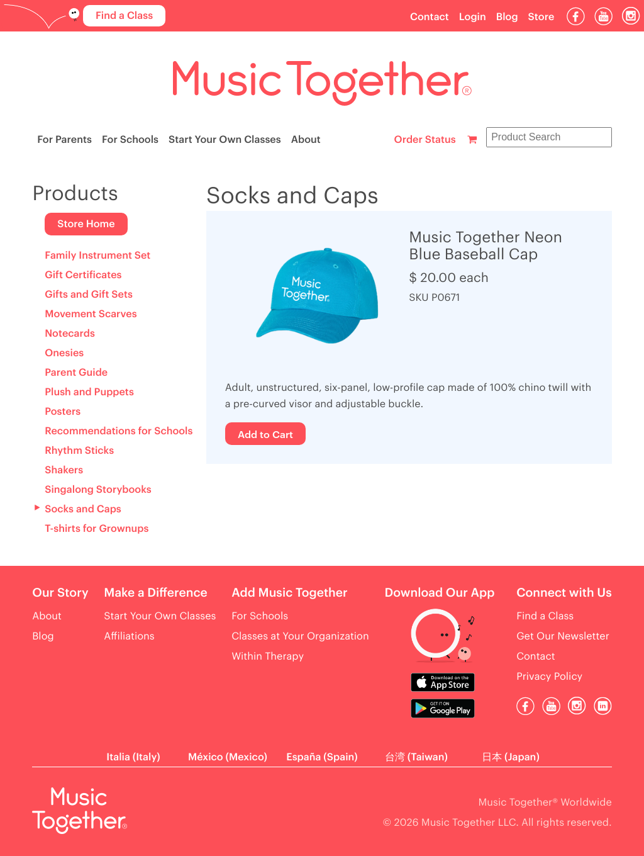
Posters (62, 412)
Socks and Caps (83, 509)
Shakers (64, 470)
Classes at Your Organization (300, 636)
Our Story (60, 593)
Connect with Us (564, 593)
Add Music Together (289, 593)
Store (541, 17)
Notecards (70, 334)
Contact (429, 17)
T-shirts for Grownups (96, 529)
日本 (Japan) (511, 757)
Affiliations (129, 636)
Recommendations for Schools (118, 431)
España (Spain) (322, 757)
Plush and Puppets (89, 392)
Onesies (64, 353)
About (306, 140)
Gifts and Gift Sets (89, 295)
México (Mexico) (227, 757)
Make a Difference (155, 593)
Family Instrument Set (97, 256)
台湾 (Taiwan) (416, 757)
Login (472, 17)
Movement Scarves (90, 314)
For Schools (130, 140)
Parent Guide (76, 373)
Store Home (85, 224)
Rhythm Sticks (79, 451)
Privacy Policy (549, 677)
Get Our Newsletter (562, 636)
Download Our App (439, 593)
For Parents (64, 140)
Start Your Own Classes (225, 140)
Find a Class (124, 16)
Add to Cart (265, 434)
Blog (507, 17)
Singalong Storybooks (98, 490)
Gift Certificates (83, 275)
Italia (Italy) (133, 757)
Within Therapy (267, 656)
